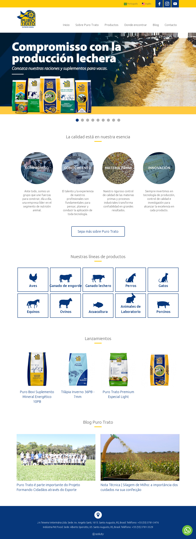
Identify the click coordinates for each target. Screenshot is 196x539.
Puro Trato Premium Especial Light (118, 394)
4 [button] (93, 120)
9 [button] (119, 120)
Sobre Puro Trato (87, 24)
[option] (98, 73)
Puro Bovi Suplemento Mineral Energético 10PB (37, 396)
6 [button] (103, 120)
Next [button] (194, 77)
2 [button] (82, 120)
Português (131, 3)
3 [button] (87, 120)
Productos (111, 24)
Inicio (66, 24)
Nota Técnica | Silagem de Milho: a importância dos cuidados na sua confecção (139, 487)
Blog (156, 24)
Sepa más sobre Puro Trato (98, 231)
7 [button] (108, 120)
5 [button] (98, 120)
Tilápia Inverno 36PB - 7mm (78, 394)
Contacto (171, 24)
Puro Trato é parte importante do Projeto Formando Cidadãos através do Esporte (48, 487)
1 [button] (77, 120)
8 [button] (113, 120)
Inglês (146, 3)
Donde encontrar (135, 24)
